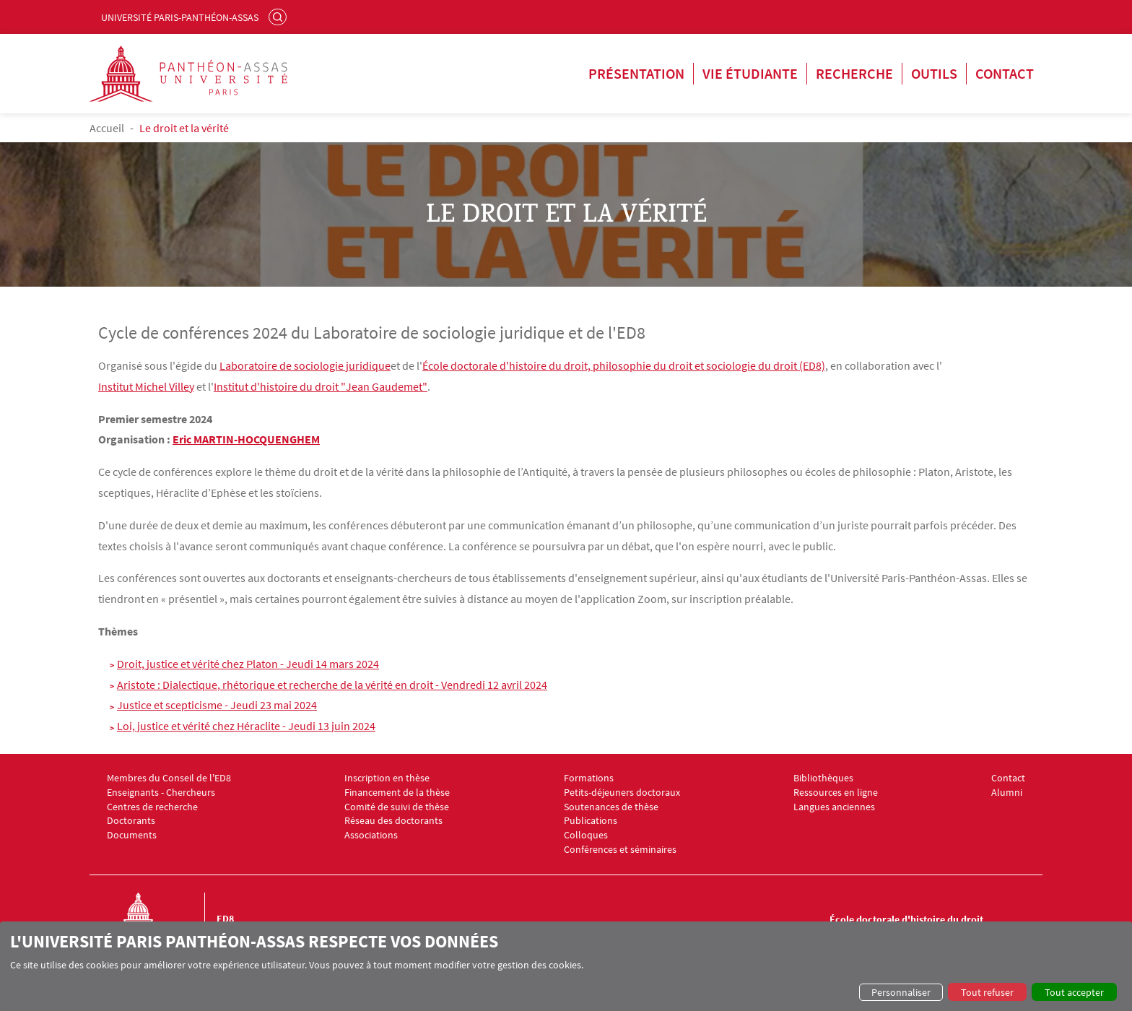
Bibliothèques (823, 778)
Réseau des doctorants (393, 821)
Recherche (854, 73)
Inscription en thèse (387, 778)
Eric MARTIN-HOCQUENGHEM (246, 439)
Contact (1004, 73)
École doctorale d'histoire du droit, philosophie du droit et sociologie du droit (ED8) (623, 365)
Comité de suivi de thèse (396, 807)
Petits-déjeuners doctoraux (622, 792)
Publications (590, 821)
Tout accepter (1074, 992)
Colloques (586, 835)
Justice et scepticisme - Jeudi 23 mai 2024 (217, 705)
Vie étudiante (750, 73)
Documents (132, 835)
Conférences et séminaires (620, 849)
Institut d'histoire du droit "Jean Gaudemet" (320, 386)
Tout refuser (987, 992)
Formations (589, 778)
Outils (934, 73)
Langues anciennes (834, 807)
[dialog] (566, 966)
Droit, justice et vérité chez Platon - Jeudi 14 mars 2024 (248, 663)
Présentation (636, 73)
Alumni (1006, 792)
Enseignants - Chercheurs (161, 792)
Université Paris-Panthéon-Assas (179, 17)
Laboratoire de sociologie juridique (305, 365)
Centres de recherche (152, 807)
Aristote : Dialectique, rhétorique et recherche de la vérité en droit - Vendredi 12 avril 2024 (332, 684)
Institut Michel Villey (146, 386)
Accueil (107, 128)
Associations (371, 835)
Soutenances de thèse (611, 807)
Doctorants (131, 821)
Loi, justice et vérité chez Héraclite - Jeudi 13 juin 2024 (246, 726)
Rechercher (279, 16)
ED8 (225, 918)
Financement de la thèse (397, 792)
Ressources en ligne (835, 792)
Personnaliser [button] (901, 992)
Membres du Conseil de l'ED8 (169, 778)
